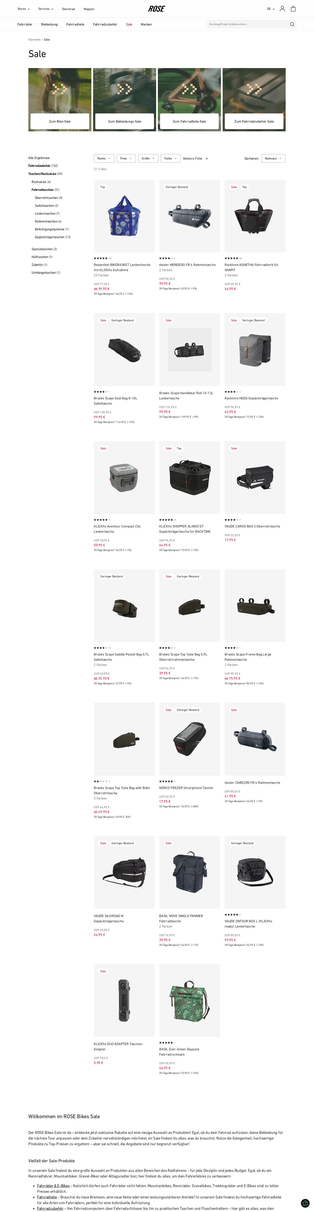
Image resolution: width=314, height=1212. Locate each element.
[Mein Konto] (282, 8)
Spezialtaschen (44, 249)
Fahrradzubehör (43, 166)
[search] (292, 24)
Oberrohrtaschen (48, 198)
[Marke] (104, 158)
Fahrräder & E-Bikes (53, 1185)
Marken (146, 24)
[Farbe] (171, 158)
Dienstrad (68, 9)
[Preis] (126, 158)
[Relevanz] (273, 158)
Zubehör (39, 265)
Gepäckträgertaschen (52, 237)
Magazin (89, 9)
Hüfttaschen (42, 257)
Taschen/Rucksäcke (45, 174)
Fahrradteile (47, 1197)
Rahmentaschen (48, 221)
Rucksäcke (41, 182)
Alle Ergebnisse (39, 158)
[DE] (271, 8)
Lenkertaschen (47, 213)
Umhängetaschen (46, 272)
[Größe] (148, 158)
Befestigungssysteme (52, 229)
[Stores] (27, 8)
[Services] (50, 8)
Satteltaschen (46, 205)
